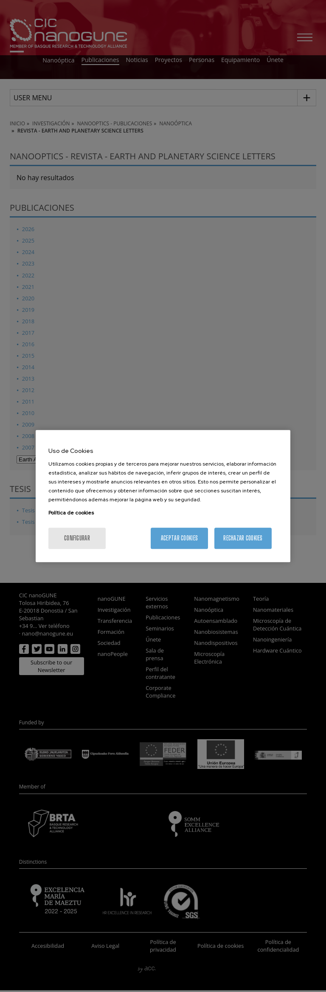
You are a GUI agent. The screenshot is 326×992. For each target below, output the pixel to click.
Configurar (77, 538)
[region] (163, 496)
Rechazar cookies (242, 538)
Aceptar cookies (179, 538)
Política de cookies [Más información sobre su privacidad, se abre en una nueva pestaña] (71, 512)
